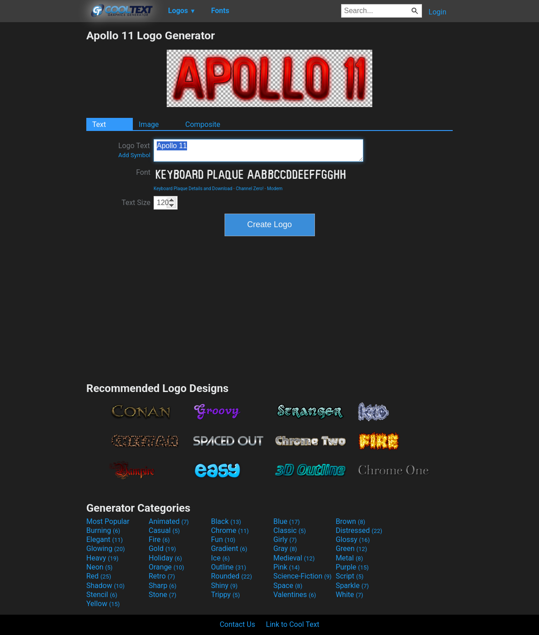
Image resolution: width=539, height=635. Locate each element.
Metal (349, 558)
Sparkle (352, 585)
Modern (274, 188)
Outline (228, 567)
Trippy (225, 594)
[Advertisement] (43, 164)
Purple (352, 567)
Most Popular (108, 521)
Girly (285, 539)
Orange (166, 567)
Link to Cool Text (292, 624)
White (349, 594)
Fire (159, 539)
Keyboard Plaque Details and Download (193, 188)
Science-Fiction (302, 576)
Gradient (229, 548)
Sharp (163, 585)
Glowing (105, 548)
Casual (164, 530)
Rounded (231, 576)
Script (350, 576)
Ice (220, 558)
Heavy (102, 558)
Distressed (359, 530)
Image (149, 124)
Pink (286, 567)
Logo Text (134, 150)
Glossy (353, 539)
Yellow (103, 603)
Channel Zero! (249, 188)
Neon (99, 567)
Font (143, 172)
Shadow (105, 585)
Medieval (294, 558)
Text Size (136, 202)
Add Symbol (134, 155)
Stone (162, 594)
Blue (286, 521)
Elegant (104, 539)
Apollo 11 (258, 150)
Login (437, 12)
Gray (285, 548)
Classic (289, 530)
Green (351, 548)
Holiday (165, 558)
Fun (223, 539)
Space (287, 585)
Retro (162, 576)
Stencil (101, 594)
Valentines (294, 594)
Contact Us (237, 624)
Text (99, 124)
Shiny (224, 585)
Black (226, 521)
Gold (162, 548)
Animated (169, 521)
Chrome (230, 530)
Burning (103, 530)
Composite (202, 124)
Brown (350, 521)
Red (98, 576)
